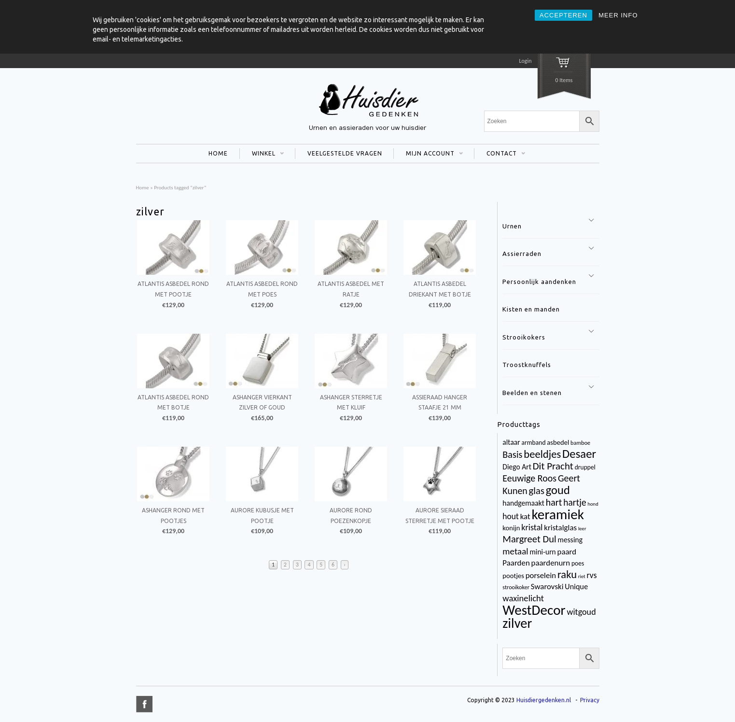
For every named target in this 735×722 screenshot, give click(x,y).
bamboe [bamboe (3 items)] (580, 442)
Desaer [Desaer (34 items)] (579, 453)
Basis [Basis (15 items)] (512, 454)
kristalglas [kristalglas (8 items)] (560, 528)
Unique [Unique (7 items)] (576, 586)
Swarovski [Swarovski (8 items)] (547, 586)
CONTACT (500, 154)
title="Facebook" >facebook (144, 704)
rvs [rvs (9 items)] (592, 575)
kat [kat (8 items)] (525, 516)
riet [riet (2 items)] (581, 576)
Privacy (589, 700)
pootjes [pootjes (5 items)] (513, 575)
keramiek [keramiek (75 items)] (557, 514)
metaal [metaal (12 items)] (515, 551)
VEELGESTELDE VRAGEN (344, 153)
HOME (218, 153)
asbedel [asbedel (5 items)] (558, 442)
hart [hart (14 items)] (554, 502)
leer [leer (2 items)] (582, 528)
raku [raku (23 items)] (567, 574)
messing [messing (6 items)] (570, 539)
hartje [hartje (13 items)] (574, 502)
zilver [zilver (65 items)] (517, 623)
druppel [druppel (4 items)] (585, 467)
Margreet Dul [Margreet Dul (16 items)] (529, 539)
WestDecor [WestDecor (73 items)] (533, 610)
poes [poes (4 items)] (577, 563)
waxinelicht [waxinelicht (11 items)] (523, 598)
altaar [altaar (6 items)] (511, 442)
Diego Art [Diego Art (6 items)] (516, 466)
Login (525, 60)
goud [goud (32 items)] (558, 490)
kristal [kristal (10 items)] (531, 527)
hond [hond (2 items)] (592, 504)
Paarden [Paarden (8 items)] (515, 563)
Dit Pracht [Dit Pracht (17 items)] (553, 466)
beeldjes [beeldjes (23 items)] (542, 454)
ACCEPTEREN (563, 15)
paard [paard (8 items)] (567, 552)
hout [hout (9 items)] (510, 516)
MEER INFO (618, 15)
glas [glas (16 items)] (536, 490)
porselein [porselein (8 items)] (541, 575)
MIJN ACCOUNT (428, 154)
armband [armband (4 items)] (534, 443)
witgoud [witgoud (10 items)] (581, 612)
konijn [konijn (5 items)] (511, 528)
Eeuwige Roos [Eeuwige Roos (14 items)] (529, 478)
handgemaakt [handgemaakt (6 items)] (523, 503)
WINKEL (261, 154)
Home (142, 187)
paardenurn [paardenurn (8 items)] (550, 563)
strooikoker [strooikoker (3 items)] (515, 587)
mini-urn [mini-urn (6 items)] (542, 551)
